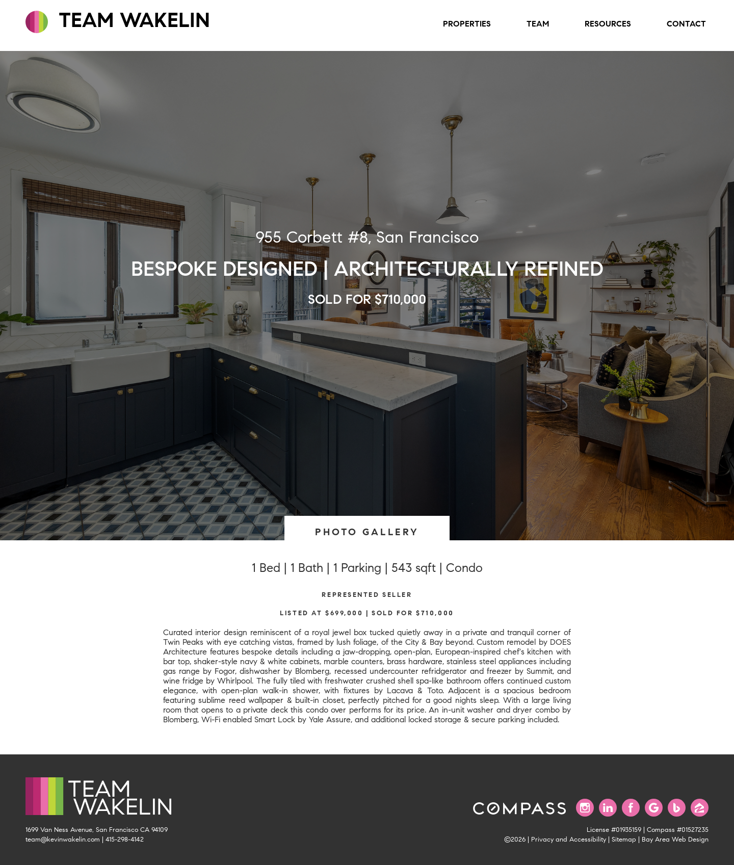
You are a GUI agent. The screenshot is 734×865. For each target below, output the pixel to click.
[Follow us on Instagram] (585, 808)
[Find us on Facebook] (631, 808)
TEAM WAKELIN (117, 20)
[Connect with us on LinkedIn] (608, 808)
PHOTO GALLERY (367, 532)
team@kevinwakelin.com (62, 839)
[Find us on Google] (654, 808)
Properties (467, 24)
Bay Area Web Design (675, 839)
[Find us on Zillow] (700, 808)
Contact (686, 24)
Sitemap (624, 839)
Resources (608, 24)
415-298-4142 (125, 839)
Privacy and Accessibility (568, 839)
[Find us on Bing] (677, 808)
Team (538, 24)
